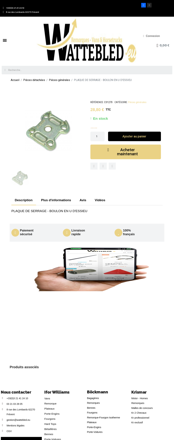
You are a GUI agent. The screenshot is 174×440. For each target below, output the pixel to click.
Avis (83, 200)
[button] (134, 136)
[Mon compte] (151, 36)
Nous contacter (16, 392)
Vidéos (100, 200)
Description (24, 200)
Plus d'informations (56, 200)
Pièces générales (137, 102)
